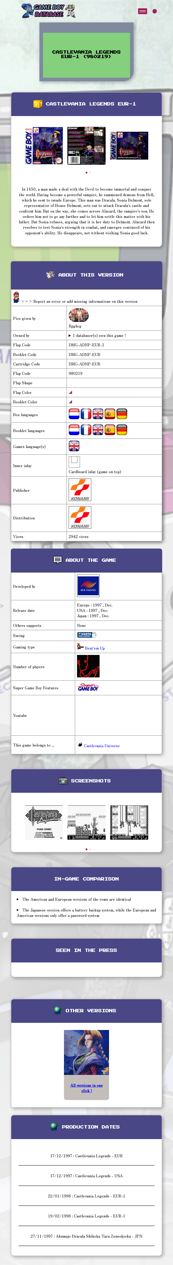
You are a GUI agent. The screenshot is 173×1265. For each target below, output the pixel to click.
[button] (86, 172)
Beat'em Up (94, 648)
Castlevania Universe (98, 745)
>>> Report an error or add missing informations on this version (79, 301)
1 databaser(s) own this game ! (99, 335)
